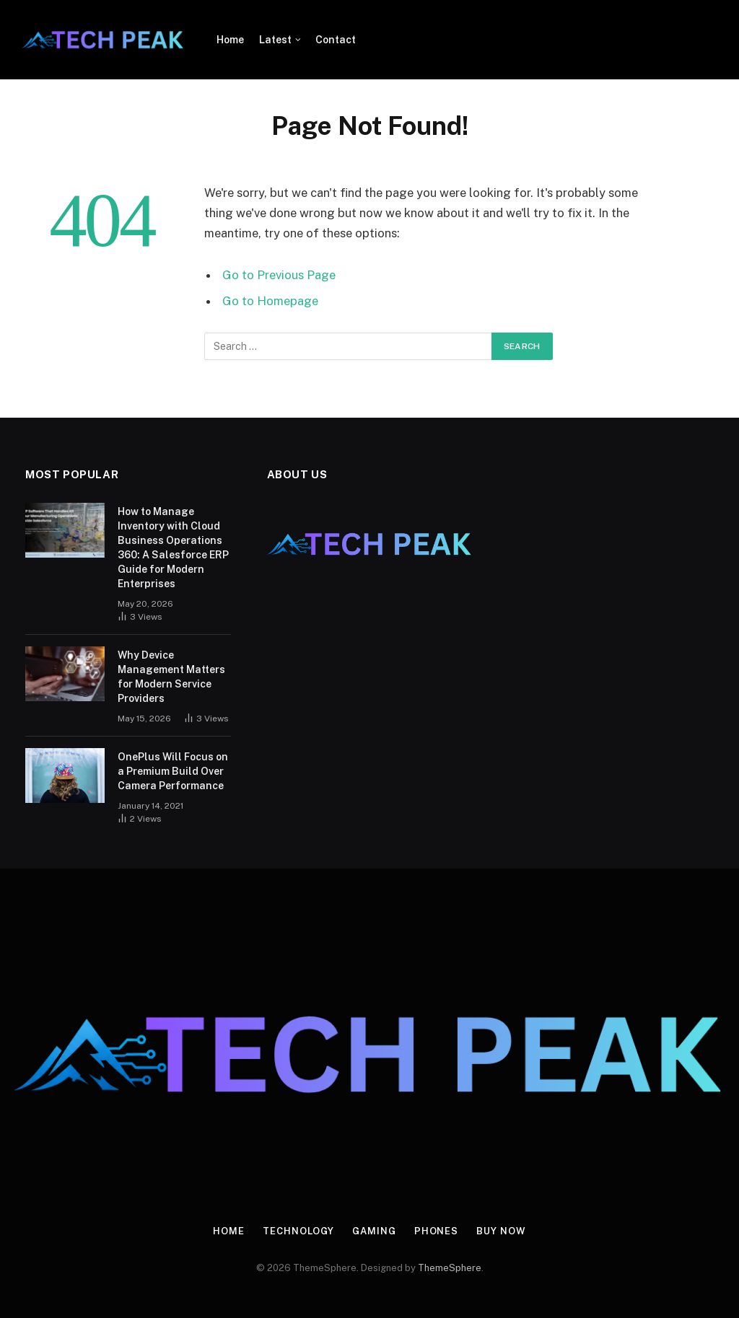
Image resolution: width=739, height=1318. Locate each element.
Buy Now (500, 1231)
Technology (298, 1231)
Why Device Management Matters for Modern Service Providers (171, 676)
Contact (335, 39)
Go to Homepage (270, 301)
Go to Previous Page (279, 275)
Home (230, 39)
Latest (275, 39)
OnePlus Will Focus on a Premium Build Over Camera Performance (173, 771)
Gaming (373, 1231)
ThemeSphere (449, 1267)
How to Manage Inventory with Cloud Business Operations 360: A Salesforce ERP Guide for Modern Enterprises (173, 547)
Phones (436, 1231)
